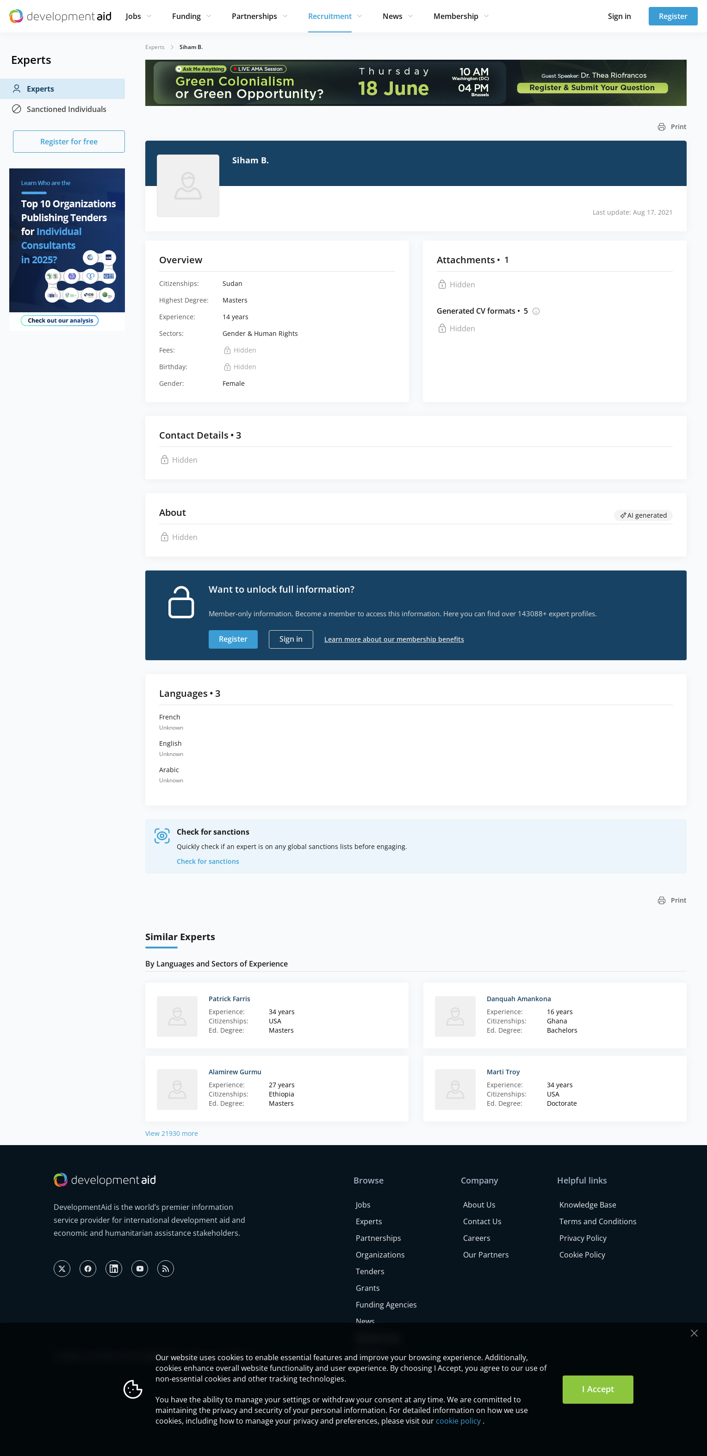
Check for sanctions (208, 861)
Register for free (69, 141)
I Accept (598, 1388)
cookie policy (458, 1421)
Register (673, 16)
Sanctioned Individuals (58, 109)
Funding (186, 16)
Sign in (619, 16)
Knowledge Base (587, 1205)
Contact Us (482, 1221)
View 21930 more (171, 1133)
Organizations (380, 1255)
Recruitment (330, 16)
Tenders (370, 1271)
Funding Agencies (386, 1305)
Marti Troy (503, 1071)
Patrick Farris (229, 998)
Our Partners (486, 1255)
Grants (368, 1288)
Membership (456, 16)
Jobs (133, 16)
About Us (479, 1205)
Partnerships (254, 16)
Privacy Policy (583, 1238)
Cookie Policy (582, 1255)
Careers (476, 1238)
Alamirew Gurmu (235, 1071)
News (393, 16)
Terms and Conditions (598, 1221)
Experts (32, 88)
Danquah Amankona (519, 998)
